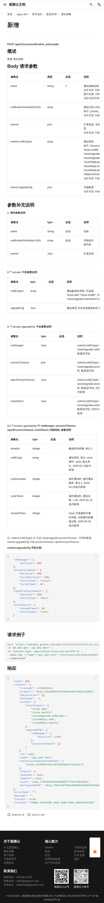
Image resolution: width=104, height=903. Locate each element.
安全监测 (79, 851)
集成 (47, 851)
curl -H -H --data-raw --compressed (53, 651)
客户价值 (9, 855)
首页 (9, 14)
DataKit (49, 847)
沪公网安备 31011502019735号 (70, 895)
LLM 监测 (79, 855)
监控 (76, 858)
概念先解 (9, 851)
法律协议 (9, 862)
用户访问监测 (52, 862)
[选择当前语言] (99, 4)
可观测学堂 (10, 858)
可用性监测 (80, 847)
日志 (47, 855)
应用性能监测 (52, 858)
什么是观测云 (11, 847)
